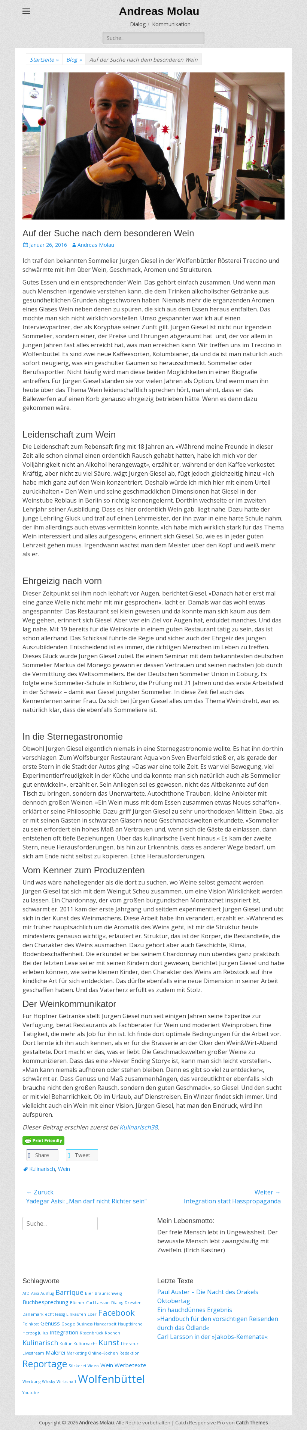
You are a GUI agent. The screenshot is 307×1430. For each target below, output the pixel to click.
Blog (74, 59)
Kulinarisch (42, 1168)
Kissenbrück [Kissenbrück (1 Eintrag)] (91, 1333)
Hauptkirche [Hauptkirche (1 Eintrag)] (130, 1324)
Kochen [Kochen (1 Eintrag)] (112, 1333)
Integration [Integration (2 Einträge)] (63, 1332)
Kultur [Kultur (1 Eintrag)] (66, 1343)
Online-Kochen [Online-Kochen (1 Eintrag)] (103, 1353)
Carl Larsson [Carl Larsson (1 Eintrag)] (98, 1302)
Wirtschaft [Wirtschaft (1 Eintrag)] (66, 1381)
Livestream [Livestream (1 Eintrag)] (33, 1353)
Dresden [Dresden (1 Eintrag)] (133, 1302)
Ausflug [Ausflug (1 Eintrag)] (47, 1293)
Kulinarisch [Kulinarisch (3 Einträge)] (40, 1342)
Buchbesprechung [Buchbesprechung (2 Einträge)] (45, 1302)
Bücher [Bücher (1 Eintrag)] (77, 1302)
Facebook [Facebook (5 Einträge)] (116, 1312)
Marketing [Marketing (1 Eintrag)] (76, 1353)
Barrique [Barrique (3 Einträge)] (69, 1292)
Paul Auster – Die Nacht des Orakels (207, 1292)
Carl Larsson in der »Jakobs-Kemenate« (212, 1337)
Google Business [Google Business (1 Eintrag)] (76, 1324)
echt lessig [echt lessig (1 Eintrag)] (55, 1314)
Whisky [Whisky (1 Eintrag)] (48, 1381)
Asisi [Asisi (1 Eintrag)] (35, 1293)
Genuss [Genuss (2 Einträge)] (50, 1323)
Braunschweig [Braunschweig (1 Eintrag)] (108, 1293)
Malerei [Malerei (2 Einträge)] (55, 1352)
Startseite (44, 59)
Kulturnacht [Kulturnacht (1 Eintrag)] (85, 1343)
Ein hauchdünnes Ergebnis (194, 1310)
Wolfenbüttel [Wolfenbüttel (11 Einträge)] (111, 1378)
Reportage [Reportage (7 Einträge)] (44, 1363)
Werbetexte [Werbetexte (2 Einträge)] (130, 1365)
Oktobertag (173, 1301)
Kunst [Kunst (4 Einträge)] (108, 1342)
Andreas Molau (159, 11)
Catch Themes (252, 1422)
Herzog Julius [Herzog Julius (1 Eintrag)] (35, 1333)
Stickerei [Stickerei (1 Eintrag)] (77, 1365)
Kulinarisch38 (138, 1127)
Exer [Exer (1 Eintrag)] (92, 1314)
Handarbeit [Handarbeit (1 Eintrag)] (105, 1324)
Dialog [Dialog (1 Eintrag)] (117, 1302)
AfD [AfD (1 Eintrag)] (26, 1293)
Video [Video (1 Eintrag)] (93, 1365)
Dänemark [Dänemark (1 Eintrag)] (32, 1314)
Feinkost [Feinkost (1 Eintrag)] (30, 1324)
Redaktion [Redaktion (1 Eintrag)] (129, 1353)
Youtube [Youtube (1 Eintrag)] (30, 1392)
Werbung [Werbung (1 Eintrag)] (31, 1381)
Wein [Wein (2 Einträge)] (106, 1365)
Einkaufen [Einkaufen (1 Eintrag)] (76, 1314)
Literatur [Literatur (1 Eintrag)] (130, 1343)
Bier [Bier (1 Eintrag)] (89, 1293)
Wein (64, 1168)
